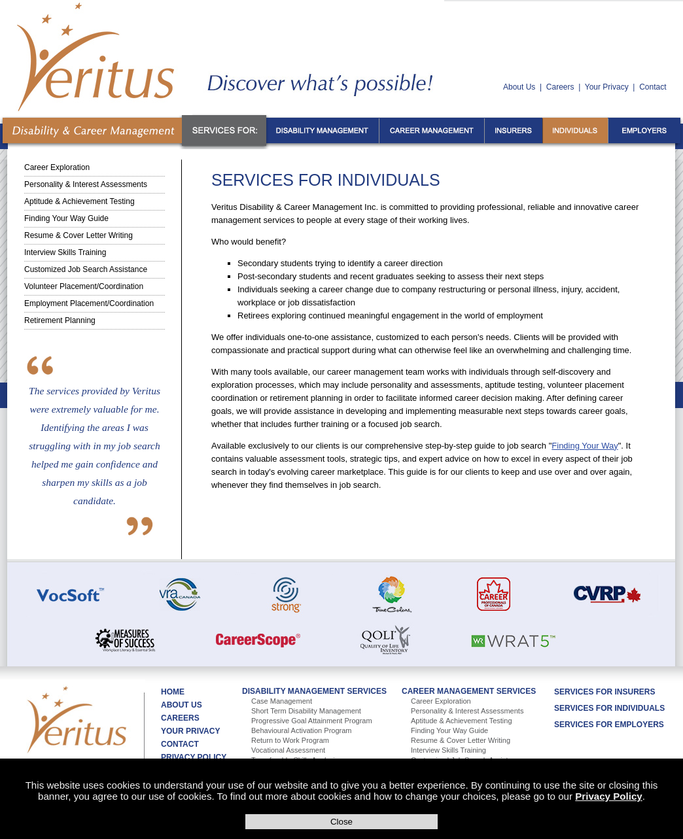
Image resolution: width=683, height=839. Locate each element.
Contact (652, 87)
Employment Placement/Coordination (89, 303)
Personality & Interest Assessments (85, 184)
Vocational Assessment (288, 750)
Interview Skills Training (65, 252)
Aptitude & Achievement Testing (79, 201)
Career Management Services (469, 691)
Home (172, 691)
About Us (519, 87)
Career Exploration (57, 167)
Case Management (281, 701)
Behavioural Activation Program (301, 730)
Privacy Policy (608, 796)
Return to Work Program (290, 740)
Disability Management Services (314, 691)
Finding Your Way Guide (66, 218)
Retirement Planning (60, 320)
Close (341, 822)
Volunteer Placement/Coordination (83, 286)
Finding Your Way (585, 446)
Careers (560, 87)
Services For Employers (609, 724)
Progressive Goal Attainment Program (311, 721)
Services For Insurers (604, 691)
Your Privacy (607, 87)
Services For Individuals (609, 708)
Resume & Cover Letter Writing (78, 235)
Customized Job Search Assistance (85, 269)
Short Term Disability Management (306, 711)
